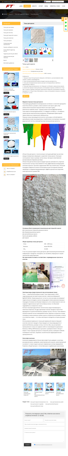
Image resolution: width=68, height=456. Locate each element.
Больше (6, 92)
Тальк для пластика (8, 32)
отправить (27, 444)
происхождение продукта (29, 69)
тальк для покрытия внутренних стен (39, 402)
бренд (24, 67)
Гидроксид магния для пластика (9, 57)
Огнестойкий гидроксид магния (9, 50)
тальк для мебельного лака (36, 406)
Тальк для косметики (8, 38)
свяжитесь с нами (55, 6)
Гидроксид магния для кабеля (11, 53)
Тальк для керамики (8, 30)
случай (41, 6)
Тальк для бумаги (8, 40)
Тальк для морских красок (10, 111)
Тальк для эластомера (9, 27)
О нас (63, 6)
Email (26, 96)
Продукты (27, 6)
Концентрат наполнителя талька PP (10, 134)
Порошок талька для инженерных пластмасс (9, 89)
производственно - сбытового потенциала (33, 73)
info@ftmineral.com (8, 1)
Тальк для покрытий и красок (22, 14)
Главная (4, 14)
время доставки (27, 71)
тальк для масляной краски (51, 404)
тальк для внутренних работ (56, 402)
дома (21, 6)
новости (34, 6)
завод (46, 6)
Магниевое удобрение (9, 63)
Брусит (5, 60)
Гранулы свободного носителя (11, 47)
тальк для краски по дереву (36, 404)
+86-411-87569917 (18, 1)
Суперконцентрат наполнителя (8, 44)
